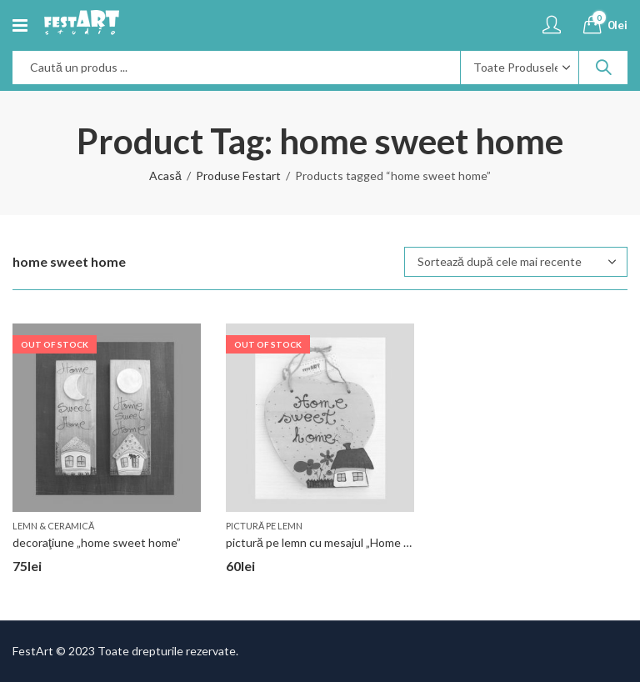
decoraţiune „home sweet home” (96, 542)
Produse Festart (238, 175)
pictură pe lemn (264, 525)
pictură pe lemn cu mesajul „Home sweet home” (349, 542)
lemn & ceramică (53, 525)
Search (603, 67)
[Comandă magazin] (516, 262)
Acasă (165, 175)
